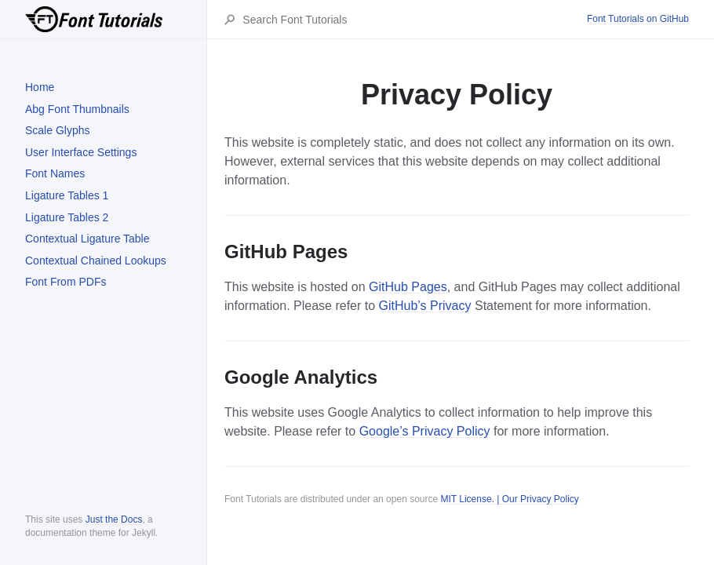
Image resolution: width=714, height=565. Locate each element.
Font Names (55, 173)
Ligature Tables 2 (66, 217)
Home (39, 87)
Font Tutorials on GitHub (638, 18)
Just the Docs (114, 519)
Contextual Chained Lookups (95, 260)
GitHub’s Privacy (425, 305)
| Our (507, 499)
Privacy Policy (549, 499)
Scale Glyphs (57, 130)
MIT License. (467, 499)
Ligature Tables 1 (66, 195)
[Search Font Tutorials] (414, 19)
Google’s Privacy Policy (424, 431)
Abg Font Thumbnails (77, 109)
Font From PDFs (65, 281)
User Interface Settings (81, 152)
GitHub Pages (408, 286)
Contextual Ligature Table (87, 238)
